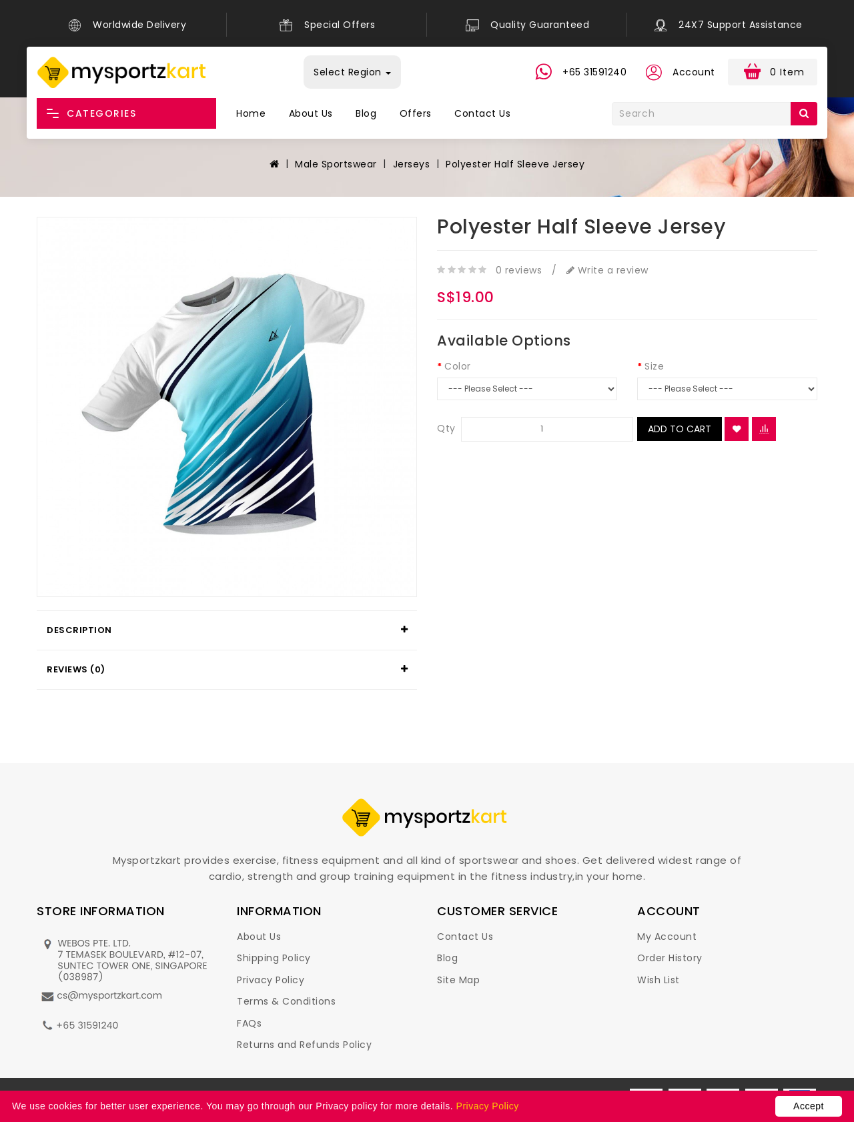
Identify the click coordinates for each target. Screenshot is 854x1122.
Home (251, 113)
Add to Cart (679, 429)
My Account (667, 936)
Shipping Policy (274, 958)
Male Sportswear (336, 164)
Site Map (458, 980)
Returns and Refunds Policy (304, 1044)
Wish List (658, 980)
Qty (446, 428)
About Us (311, 113)
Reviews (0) (76, 669)
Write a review (607, 270)
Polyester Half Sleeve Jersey (515, 164)
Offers (416, 113)
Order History (670, 958)
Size (654, 366)
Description (79, 630)
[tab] (227, 630)
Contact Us (482, 113)
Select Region (352, 72)
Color (457, 366)
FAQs (249, 1023)
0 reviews (519, 270)
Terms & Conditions (286, 1001)
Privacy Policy (270, 980)
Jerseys (411, 164)
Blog (366, 113)
